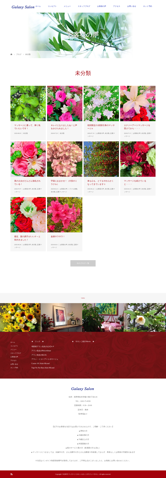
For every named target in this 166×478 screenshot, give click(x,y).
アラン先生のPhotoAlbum (41, 351)
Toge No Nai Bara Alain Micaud (42, 368)
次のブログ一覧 (83, 263)
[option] (21, 317)
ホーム (38, 6)
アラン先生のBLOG (39, 355)
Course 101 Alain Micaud (40, 363)
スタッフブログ (84, 6)
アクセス (116, 6)
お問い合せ (131, 6)
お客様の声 (101, 6)
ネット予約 (147, 6)
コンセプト (52, 6)
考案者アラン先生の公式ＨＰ (42, 346)
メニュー (67, 6)
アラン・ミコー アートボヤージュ (44, 359)
